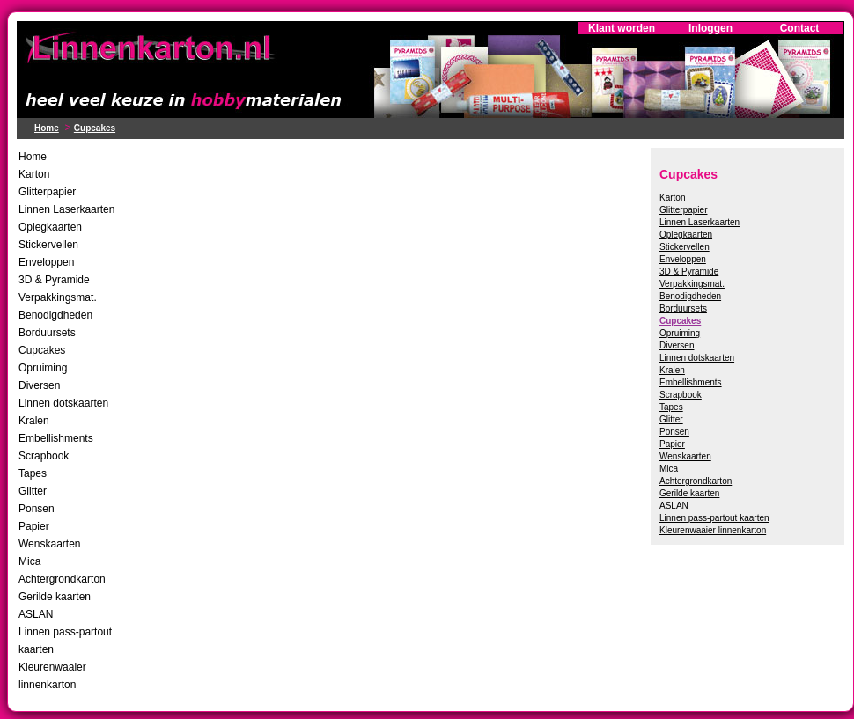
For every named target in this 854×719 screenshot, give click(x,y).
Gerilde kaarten (54, 597)
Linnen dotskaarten (63, 403)
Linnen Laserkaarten (66, 209)
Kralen (33, 421)
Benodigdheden (55, 315)
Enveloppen (46, 262)
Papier (33, 526)
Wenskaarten (49, 544)
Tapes (32, 473)
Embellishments (55, 438)
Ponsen (36, 509)
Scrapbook (43, 456)
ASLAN (35, 614)
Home (46, 128)
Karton (33, 174)
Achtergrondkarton (62, 579)
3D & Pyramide (54, 280)
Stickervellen (48, 244)
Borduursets (47, 332)
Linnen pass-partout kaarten (714, 518)
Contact (800, 28)
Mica (29, 561)
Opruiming (42, 368)
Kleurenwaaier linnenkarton (712, 530)
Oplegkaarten (50, 227)
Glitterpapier (47, 192)
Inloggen (710, 28)
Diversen (39, 385)
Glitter (32, 491)
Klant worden (621, 28)
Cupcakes (94, 128)
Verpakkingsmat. (57, 297)
